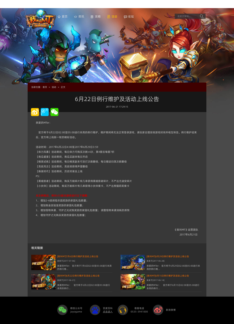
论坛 (131, 16)
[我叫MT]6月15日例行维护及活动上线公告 (168, 275)
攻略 (98, 16)
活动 (114, 16)
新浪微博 (171, 310)
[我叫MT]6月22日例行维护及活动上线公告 (78, 275)
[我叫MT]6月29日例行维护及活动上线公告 (168, 256)
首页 (65, 16)
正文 (63, 87)
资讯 (81, 16)
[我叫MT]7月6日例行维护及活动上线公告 (77, 256)
